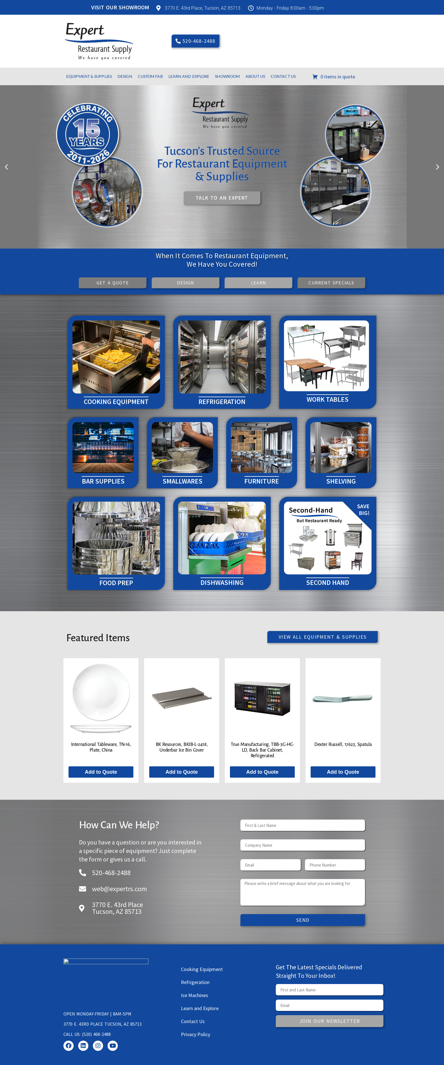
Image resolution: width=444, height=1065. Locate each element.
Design (125, 76)
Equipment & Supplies (89, 76)
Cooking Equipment (202, 969)
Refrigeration (195, 982)
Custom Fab (150, 76)
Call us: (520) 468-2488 (87, 1034)
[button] (6, 166)
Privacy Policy (195, 1034)
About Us (255, 76)
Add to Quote (101, 772)
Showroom (227, 76)
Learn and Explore (189, 76)
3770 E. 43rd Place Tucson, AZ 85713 (102, 1024)
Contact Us (283, 76)
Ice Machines (194, 995)
